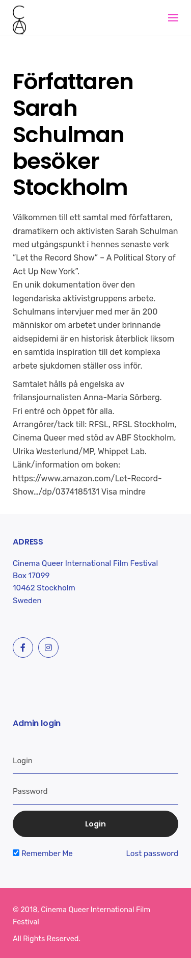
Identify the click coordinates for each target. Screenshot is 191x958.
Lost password (152, 853)
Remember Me (43, 853)
